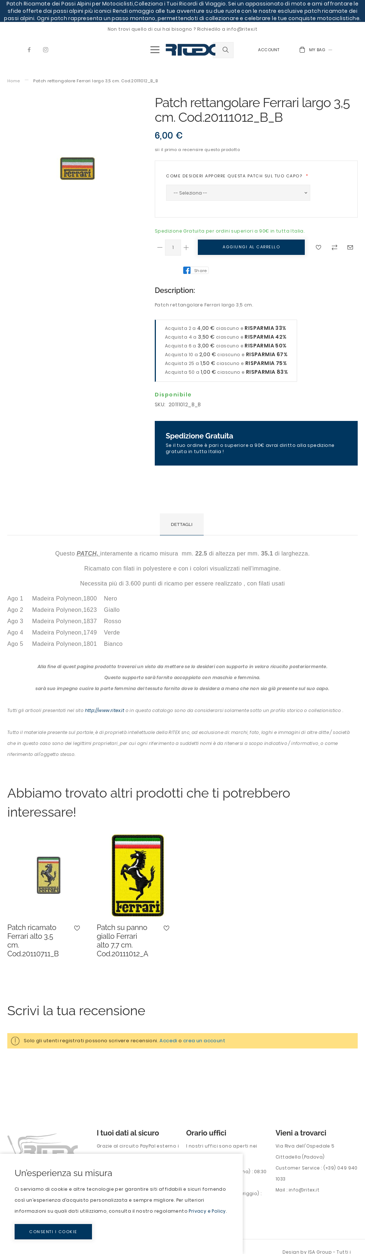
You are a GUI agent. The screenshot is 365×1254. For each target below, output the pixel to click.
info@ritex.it (304, 1190)
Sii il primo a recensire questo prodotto (197, 149)
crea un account (204, 1040)
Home (13, 81)
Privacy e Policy (207, 1211)
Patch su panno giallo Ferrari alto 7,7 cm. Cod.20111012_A (122, 940)
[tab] (181, 524)
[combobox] (223, 50)
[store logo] (190, 50)
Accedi (168, 1040)
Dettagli (181, 524)
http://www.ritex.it (104, 710)
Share (200, 271)
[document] (121, 1203)
